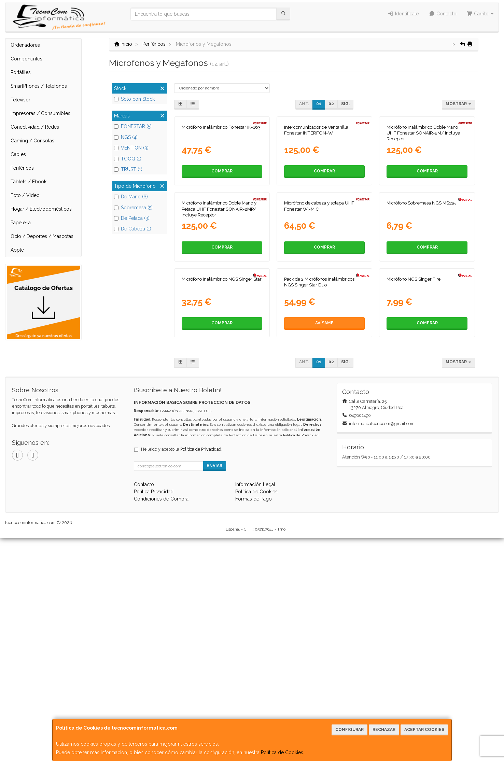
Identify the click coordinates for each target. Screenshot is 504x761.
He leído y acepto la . (181, 672)
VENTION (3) (131, 148)
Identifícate (403, 13)
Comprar (222, 245)
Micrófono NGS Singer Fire (413, 502)
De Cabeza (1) (132, 228)
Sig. (345, 103)
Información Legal (255, 707)
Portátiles (21, 72)
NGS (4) (126, 137)
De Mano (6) (131, 196)
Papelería (21, 222)
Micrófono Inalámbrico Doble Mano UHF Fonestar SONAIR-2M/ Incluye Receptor (423, 207)
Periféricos (22, 168)
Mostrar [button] (458, 103)
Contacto (443, 13)
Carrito (480, 13)
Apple (17, 250)
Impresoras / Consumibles (40, 113)
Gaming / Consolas (32, 140)
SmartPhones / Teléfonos (39, 86)
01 (318, 103)
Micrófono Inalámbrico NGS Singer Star (222, 502)
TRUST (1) (128, 169)
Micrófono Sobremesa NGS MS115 (421, 351)
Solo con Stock (134, 99)
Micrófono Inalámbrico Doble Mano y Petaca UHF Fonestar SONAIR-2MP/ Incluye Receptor (219, 357)
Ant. (304, 103)
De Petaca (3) (132, 218)
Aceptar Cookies (424, 729)
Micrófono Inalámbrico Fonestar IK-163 (221, 201)
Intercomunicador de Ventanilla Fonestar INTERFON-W (316, 204)
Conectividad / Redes (35, 127)
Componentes (26, 58)
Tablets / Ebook (28, 181)
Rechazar (384, 729)
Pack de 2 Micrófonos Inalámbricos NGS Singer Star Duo (319, 504)
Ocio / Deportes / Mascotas (42, 236)
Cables (18, 154)
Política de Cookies (282, 752)
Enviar (214, 688)
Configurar (349, 729)
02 (331, 103)
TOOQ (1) (127, 158)
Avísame (324, 546)
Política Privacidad (153, 714)
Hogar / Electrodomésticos (41, 209)
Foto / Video (25, 195)
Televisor (20, 99)
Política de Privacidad (301, 658)
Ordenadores (25, 45)
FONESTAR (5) (133, 126)
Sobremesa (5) (133, 207)
